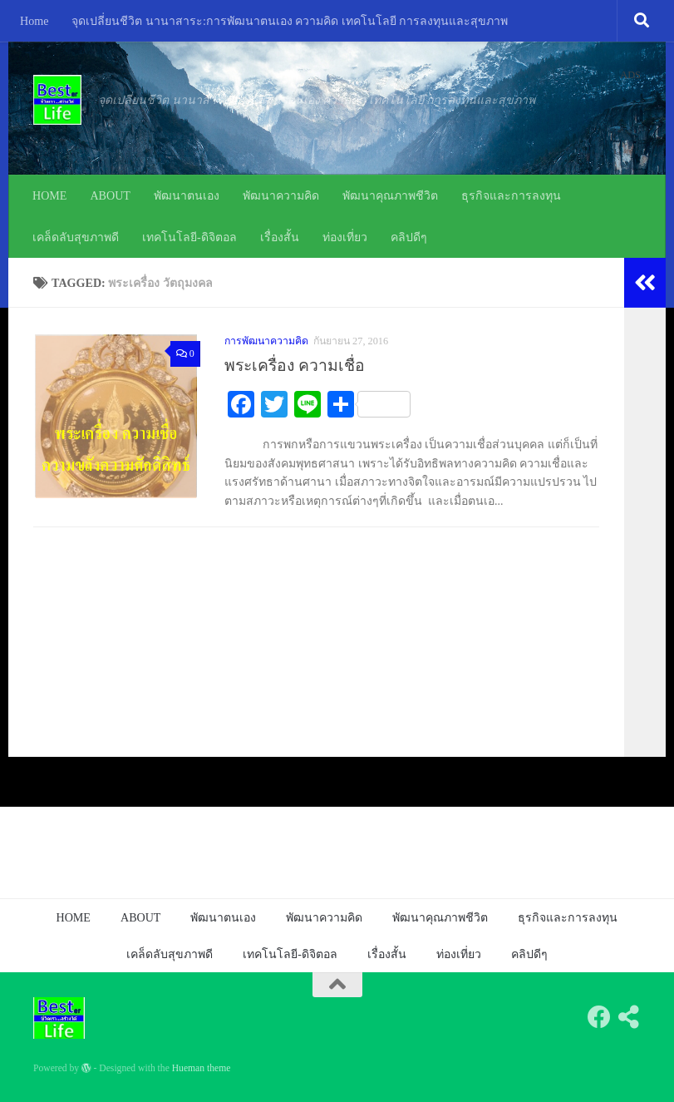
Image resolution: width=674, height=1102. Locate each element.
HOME (49, 195)
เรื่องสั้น (279, 237)
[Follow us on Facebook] (599, 1017)
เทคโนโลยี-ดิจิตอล (189, 237)
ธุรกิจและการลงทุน (511, 195)
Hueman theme (201, 1068)
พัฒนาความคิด (281, 195)
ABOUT (110, 195)
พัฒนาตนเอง (186, 195)
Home (34, 20)
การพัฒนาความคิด (266, 341)
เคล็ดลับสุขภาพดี (75, 237)
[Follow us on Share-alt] (629, 1017)
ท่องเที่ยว (344, 237)
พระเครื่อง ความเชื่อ (294, 365)
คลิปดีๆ (409, 237)
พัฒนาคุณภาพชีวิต (390, 195)
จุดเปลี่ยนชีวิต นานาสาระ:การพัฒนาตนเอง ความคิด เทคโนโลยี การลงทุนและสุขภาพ (289, 20)
